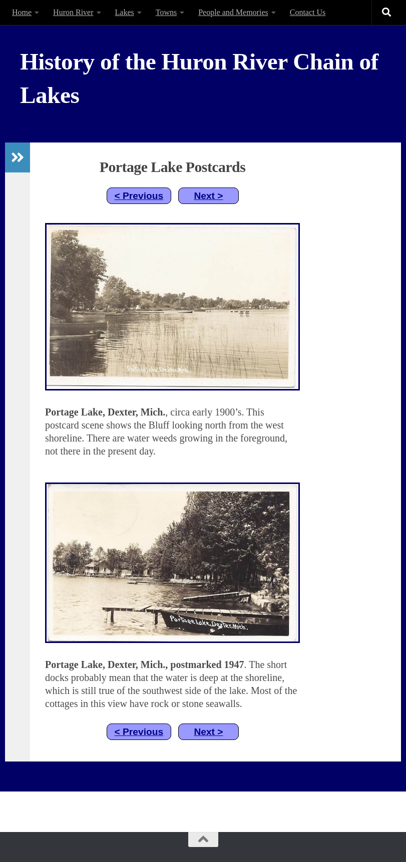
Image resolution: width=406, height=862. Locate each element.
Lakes (124, 12)
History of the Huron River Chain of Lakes (199, 78)
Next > (208, 195)
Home (22, 12)
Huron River (73, 12)
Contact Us (308, 12)
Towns (166, 12)
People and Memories (233, 12)
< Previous (139, 195)
